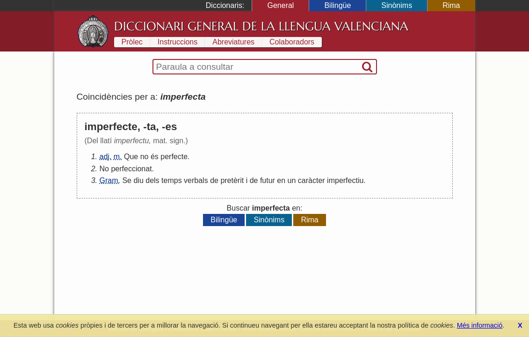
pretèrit (232, 180)
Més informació (480, 325)
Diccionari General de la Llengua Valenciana (261, 26)
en (281, 180)
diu (138, 180)
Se (126, 180)
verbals (196, 180)
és (155, 157)
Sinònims (396, 5)
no (144, 157)
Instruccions (177, 42)
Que (131, 157)
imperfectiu (345, 180)
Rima (451, 5)
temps (171, 180)
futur (267, 180)
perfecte (174, 157)
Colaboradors (291, 42)
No (104, 169)
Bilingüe (337, 5)
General (280, 5)
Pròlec (132, 42)
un (292, 180)
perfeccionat (131, 169)
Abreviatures (233, 42)
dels (152, 180)
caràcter (311, 180)
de (214, 180)
